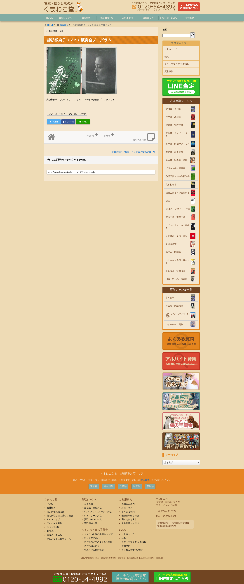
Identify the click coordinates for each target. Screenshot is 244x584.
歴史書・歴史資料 (174, 152)
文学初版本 (171, 184)
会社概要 (51, 507)
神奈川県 (108, 486)
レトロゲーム (171, 49)
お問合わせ (52, 531)
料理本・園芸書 (173, 252)
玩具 (166, 56)
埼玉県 (136, 486)
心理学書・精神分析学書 (178, 176)
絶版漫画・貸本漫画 (175, 271)
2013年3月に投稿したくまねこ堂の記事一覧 (133, 152)
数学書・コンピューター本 (178, 134)
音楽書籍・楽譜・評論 (176, 236)
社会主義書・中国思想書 (178, 192)
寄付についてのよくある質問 (98, 542)
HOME (50, 25)
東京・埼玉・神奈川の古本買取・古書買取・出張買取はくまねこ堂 (118, 558)
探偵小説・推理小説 (175, 217)
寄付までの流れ (91, 538)
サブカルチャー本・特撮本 (178, 226)
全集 (168, 200)
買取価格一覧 (90, 523)
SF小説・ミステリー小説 (178, 209)
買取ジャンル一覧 (93, 519)
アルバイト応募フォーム (59, 539)
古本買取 (170, 297)
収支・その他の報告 (94, 549)
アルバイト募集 (54, 523)
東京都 (93, 486)
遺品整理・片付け (130, 523)
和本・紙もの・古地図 (176, 279)
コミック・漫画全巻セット (178, 261)
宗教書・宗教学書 (174, 125)
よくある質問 (128, 511)
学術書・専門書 (173, 108)
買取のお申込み (54, 535)
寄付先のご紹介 (91, 546)
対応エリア (146, 480)
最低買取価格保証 (130, 515)
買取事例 (64, 25)
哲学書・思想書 (173, 117)
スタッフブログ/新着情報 (176, 64)
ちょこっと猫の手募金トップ (98, 534)
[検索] (192, 35)
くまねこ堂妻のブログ (132, 549)
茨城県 (150, 486)
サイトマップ (53, 519)
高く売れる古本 (129, 519)
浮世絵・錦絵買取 (174, 305)
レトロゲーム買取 (174, 324)
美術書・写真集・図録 (176, 160)
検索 (164, 29)
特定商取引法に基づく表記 (60, 515)
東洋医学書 (171, 244)
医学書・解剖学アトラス (178, 144)
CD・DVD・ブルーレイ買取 (177, 315)
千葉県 (123, 486)
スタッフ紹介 (53, 527)
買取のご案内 (128, 504)
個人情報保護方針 (55, 511)
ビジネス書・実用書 (175, 168)
